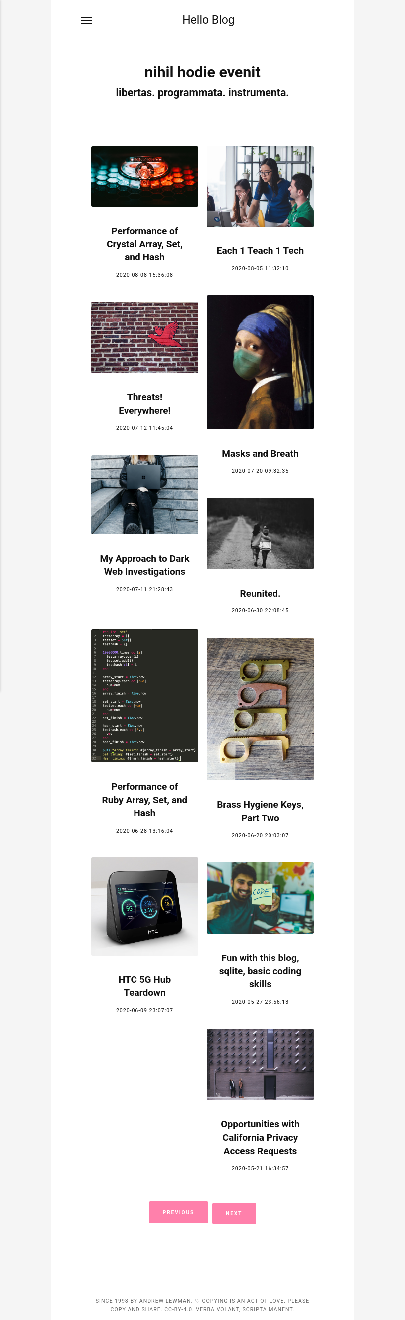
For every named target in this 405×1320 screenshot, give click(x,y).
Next (236, 1211)
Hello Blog (208, 21)
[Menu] (87, 21)
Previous (176, 1211)
